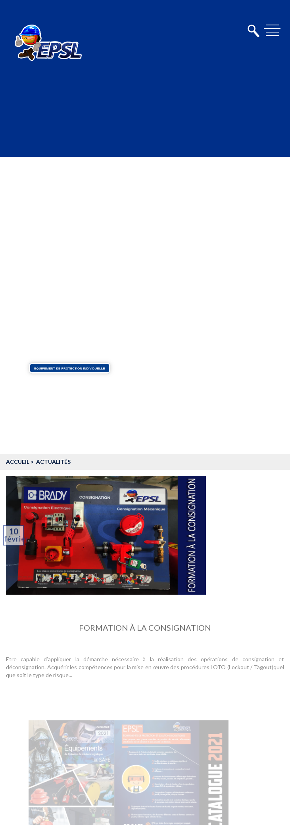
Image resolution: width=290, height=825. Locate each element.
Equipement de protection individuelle (69, 368)
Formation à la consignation (145, 629)
